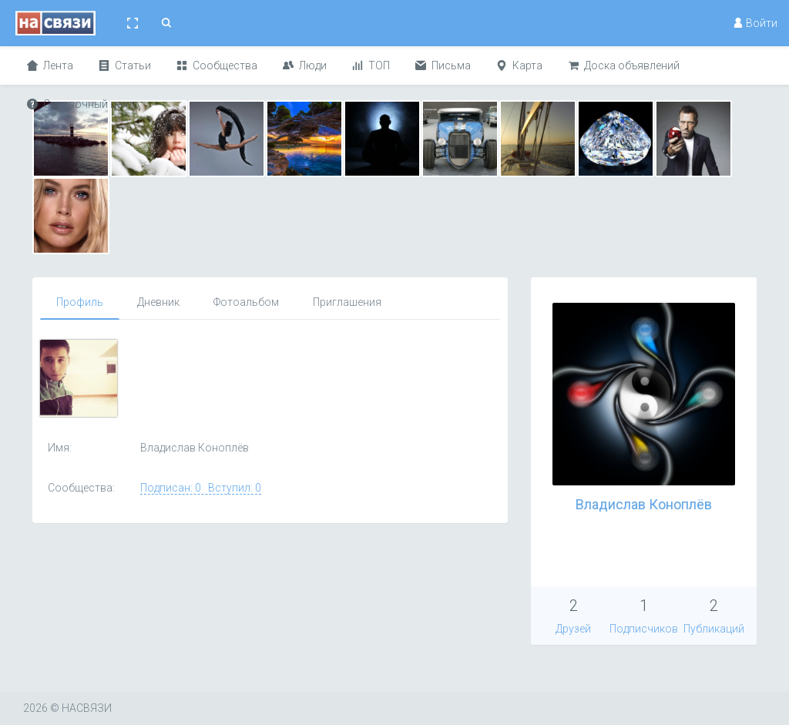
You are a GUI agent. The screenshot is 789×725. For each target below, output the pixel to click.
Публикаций (713, 629)
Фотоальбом (246, 302)
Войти (755, 23)
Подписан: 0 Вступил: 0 (200, 488)
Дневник (158, 302)
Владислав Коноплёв (644, 504)
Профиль (79, 302)
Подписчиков (643, 629)
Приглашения (347, 302)
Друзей (573, 629)
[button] (132, 23)
